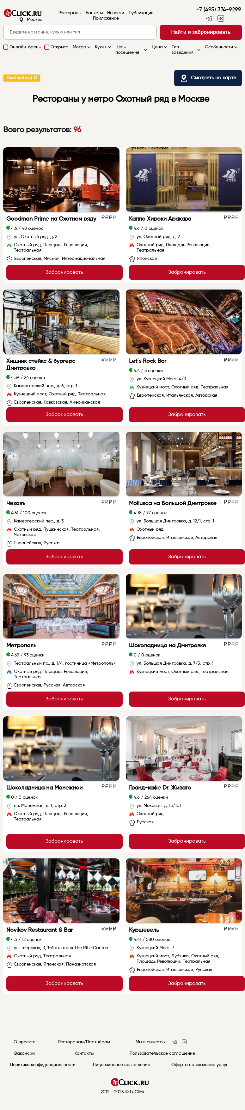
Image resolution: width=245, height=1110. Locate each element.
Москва (31, 19)
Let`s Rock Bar (147, 361)
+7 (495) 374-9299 (218, 10)
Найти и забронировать (201, 32)
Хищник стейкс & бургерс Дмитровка (40, 364)
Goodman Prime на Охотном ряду (51, 219)
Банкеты (94, 13)
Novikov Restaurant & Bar (39, 930)
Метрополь (21, 646)
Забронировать (64, 272)
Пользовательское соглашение (162, 1053)
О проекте (24, 1042)
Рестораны (69, 13)
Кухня (103, 47)
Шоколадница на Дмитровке (167, 646)
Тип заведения (187, 50)
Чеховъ (15, 503)
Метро (82, 47)
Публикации (141, 13)
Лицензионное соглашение (121, 1065)
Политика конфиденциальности (43, 1065)
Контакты (84, 1053)
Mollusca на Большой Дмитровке (173, 503)
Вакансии (24, 1053)
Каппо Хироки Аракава (160, 219)
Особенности (222, 47)
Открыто (59, 47)
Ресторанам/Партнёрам (84, 1042)
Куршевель (144, 930)
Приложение (106, 18)
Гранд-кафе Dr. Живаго (160, 788)
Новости (115, 13)
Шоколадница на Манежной (44, 788)
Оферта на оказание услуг (199, 1065)
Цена (160, 47)
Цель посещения (132, 50)
